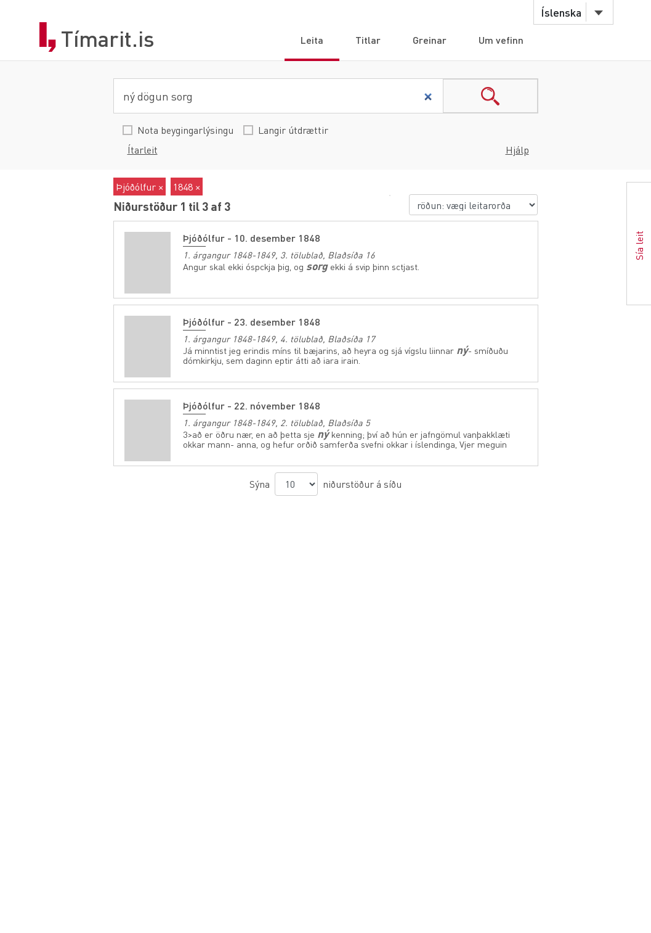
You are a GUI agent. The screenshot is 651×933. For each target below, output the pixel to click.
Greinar (430, 39)
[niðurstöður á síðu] (296, 484)
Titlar (368, 39)
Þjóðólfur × (139, 186)
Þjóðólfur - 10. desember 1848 (251, 237)
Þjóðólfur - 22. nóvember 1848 (251, 405)
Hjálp (517, 149)
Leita (312, 39)
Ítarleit (142, 149)
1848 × (186, 186)
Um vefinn (501, 39)
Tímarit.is (108, 39)
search (490, 96)
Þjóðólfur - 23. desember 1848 (251, 321)
